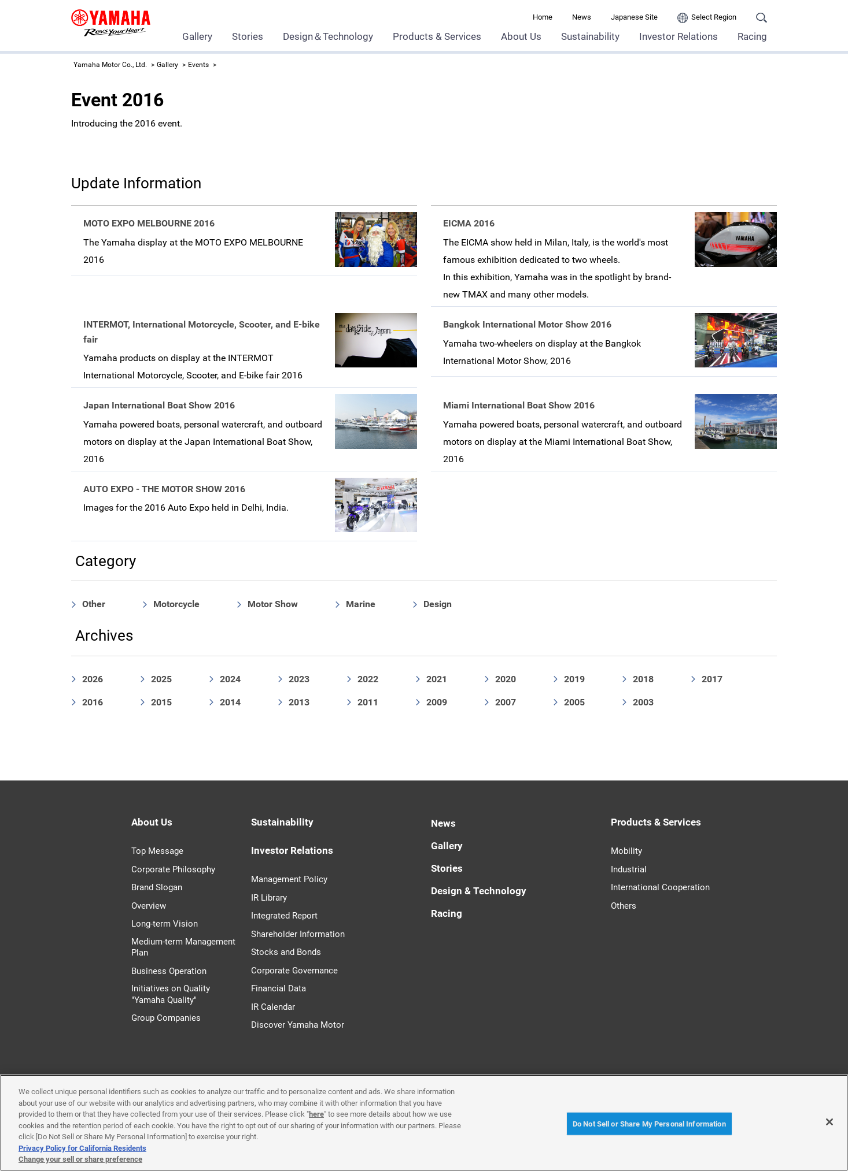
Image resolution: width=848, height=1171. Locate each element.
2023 (299, 679)
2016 (92, 702)
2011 (367, 702)
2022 (367, 679)
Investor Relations (678, 36)
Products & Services (437, 36)
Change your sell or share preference (80, 1159)
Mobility (626, 851)
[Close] (829, 1122)
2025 (161, 679)
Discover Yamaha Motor (297, 1025)
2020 (505, 679)
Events (198, 65)
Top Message (157, 851)
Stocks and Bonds (286, 952)
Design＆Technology (328, 36)
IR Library (269, 898)
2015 (161, 702)
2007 (505, 702)
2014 (230, 702)
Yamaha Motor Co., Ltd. (110, 65)
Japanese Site (634, 17)
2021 (436, 679)
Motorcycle (176, 603)
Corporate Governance (294, 970)
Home (542, 17)
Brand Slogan (156, 887)
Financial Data (278, 988)
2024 (230, 679)
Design (437, 603)
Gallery (197, 36)
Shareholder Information (298, 934)
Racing (752, 36)
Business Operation (169, 971)
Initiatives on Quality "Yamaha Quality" (170, 994)
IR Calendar (273, 1007)
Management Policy (289, 879)
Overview (148, 906)
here (316, 1114)
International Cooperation (660, 887)
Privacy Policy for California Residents (82, 1148)
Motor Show (273, 603)
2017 (712, 679)
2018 (643, 679)
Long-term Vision (164, 924)
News (581, 17)
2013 (299, 702)
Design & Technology (478, 891)
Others (623, 906)
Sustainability (590, 36)
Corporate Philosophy (173, 869)
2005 (574, 702)
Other (93, 603)
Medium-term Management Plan (183, 947)
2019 (574, 679)
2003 (643, 702)
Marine (360, 603)
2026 (92, 679)
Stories (247, 36)
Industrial (629, 869)
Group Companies (166, 1018)
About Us (521, 36)
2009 (436, 702)
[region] (424, 1123)
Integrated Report (284, 915)
